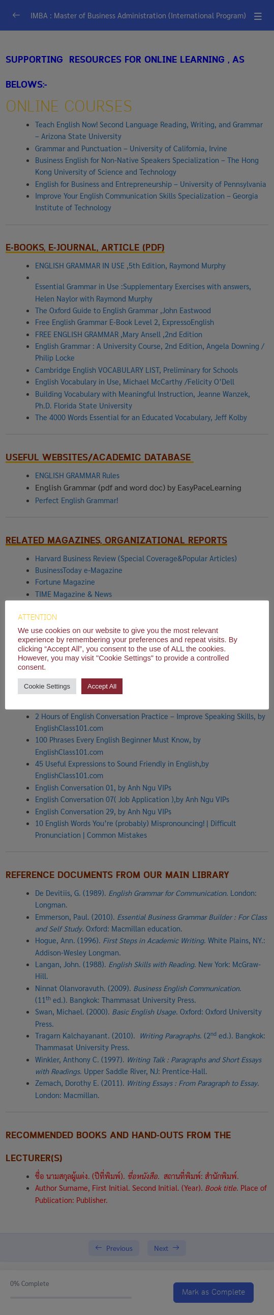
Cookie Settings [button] (47, 686)
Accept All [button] (101, 686)
